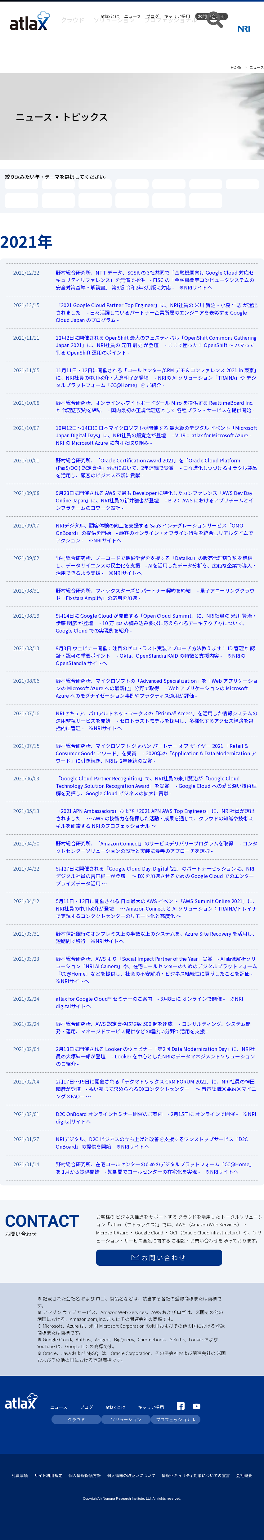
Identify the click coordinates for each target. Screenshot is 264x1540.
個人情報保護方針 (85, 1473)
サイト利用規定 (48, 1473)
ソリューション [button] (144, 28)
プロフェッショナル (175, 1417)
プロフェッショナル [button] (187, 28)
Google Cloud (89, 200)
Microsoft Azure (54, 200)
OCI (132, 200)
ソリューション (126, 1417)
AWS (21, 200)
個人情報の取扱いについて (131, 1473)
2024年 (95, 184)
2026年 (21, 184)
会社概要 (244, 1473)
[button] (219, 28)
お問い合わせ (212, 16)
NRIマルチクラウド (168, 200)
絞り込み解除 (206, 200)
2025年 (58, 184)
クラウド (76, 1417)
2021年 (205, 184)
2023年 (132, 184)
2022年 (169, 184)
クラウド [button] (114, 28)
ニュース (132, 16)
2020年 (242, 184)
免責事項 (20, 1473)
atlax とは (115, 1405)
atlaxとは (110, 16)
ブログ (152, 16)
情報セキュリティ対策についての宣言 (196, 1473)
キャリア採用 (177, 16)
